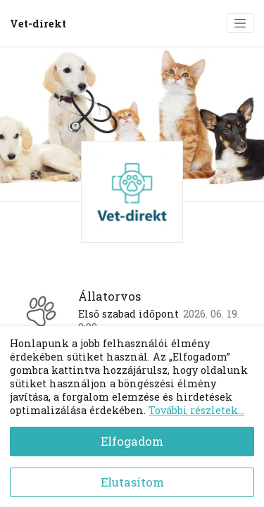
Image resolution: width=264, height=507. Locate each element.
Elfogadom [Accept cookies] (132, 441)
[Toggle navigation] (240, 23)
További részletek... (196, 410)
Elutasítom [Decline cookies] (132, 482)
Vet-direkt (38, 23)
